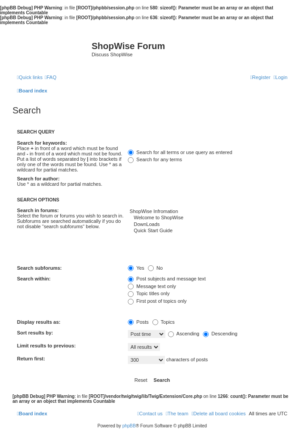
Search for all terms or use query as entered (180, 152)
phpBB (129, 425)
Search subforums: (39, 268)
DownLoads (207, 225)
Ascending (183, 333)
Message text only (152, 286)
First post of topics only (157, 301)
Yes (136, 268)
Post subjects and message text (167, 278)
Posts (138, 322)
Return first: (31, 358)
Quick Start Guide (207, 231)
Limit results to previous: (46, 345)
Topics (163, 322)
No (155, 268)
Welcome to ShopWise (207, 218)
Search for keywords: (42, 143)
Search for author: (38, 178)
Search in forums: (38, 210)
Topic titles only (148, 293)
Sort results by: (35, 332)
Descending (220, 333)
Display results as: (38, 322)
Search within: (34, 278)
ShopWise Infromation (207, 212)
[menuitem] (50, 77)
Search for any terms (155, 159)
